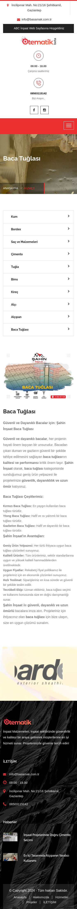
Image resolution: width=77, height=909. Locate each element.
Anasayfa (10, 188)
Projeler (31, 902)
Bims (14, 279)
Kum (14, 216)
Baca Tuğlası (20, 329)
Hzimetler (61, 897)
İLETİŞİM (49, 902)
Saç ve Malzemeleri (24, 242)
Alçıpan (16, 317)
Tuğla (15, 266)
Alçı (13, 304)
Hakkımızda (41, 897)
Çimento (17, 254)
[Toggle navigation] (69, 125)
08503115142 (38, 93)
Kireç (14, 292)
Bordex (16, 229)
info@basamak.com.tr (34, 19)
